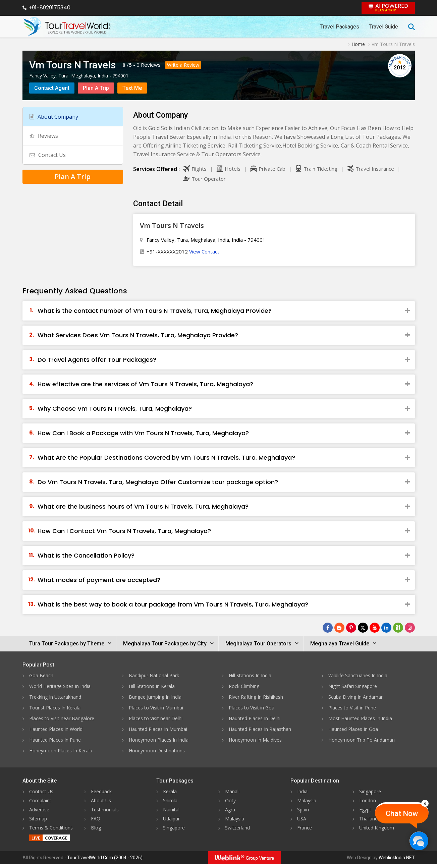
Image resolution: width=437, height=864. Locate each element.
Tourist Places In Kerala (54, 707)
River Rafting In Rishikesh (256, 697)
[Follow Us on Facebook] (328, 628)
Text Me (132, 88)
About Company (54, 116)
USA (301, 818)
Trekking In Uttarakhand (55, 697)
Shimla (170, 800)
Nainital (171, 809)
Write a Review (183, 65)
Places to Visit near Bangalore (61, 718)
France (304, 827)
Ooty (230, 800)
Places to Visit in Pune (352, 707)
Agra (230, 809)
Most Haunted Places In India (360, 718)
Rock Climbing (244, 686)
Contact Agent (51, 88)
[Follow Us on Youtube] (375, 628)
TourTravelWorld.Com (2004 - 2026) (105, 857)
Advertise (39, 809)
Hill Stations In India (250, 675)
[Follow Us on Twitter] (363, 628)
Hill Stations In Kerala (152, 686)
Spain (303, 809)
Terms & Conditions (51, 827)
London (367, 800)
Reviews (151, 64)
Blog (96, 827)
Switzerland (237, 827)
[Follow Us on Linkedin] (386, 628)
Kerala (170, 791)
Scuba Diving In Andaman (356, 697)
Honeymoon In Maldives (255, 740)
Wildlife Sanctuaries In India (357, 675)
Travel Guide (383, 26)
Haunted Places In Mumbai (158, 729)
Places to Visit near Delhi (155, 718)
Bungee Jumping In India (155, 697)
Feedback (101, 791)
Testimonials (105, 809)
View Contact (204, 251)
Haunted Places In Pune (55, 740)
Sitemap (38, 818)
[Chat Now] (418, 840)
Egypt (365, 809)
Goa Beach (41, 675)
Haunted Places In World (56, 729)
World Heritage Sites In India (60, 686)
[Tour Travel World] (66, 27)
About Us (101, 800)
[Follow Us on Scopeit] (398, 628)
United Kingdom (376, 827)
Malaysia (234, 818)
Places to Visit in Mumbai (156, 707)
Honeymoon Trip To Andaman (361, 740)
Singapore (174, 827)
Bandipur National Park (154, 675)
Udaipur (171, 818)
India (302, 791)
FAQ (95, 818)
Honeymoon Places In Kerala (60, 750)
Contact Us (48, 155)
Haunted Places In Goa (353, 729)
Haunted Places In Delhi (254, 718)
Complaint (40, 800)
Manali (232, 791)
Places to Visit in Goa (251, 707)
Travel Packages (339, 26)
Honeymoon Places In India (158, 740)
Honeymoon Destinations (157, 750)
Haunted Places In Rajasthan (260, 729)
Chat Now (402, 813)
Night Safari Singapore (352, 686)
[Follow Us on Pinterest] (351, 628)
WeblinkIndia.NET (397, 857)
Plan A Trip (96, 88)
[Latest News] (339, 628)
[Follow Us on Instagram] (410, 628)
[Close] (425, 803)
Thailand (368, 818)
